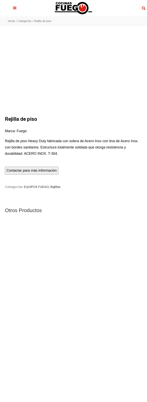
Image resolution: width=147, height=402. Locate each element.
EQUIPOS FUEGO (36, 187)
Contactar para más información (31, 170)
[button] (14, 8)
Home (11, 21)
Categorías (24, 21)
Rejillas (55, 187)
